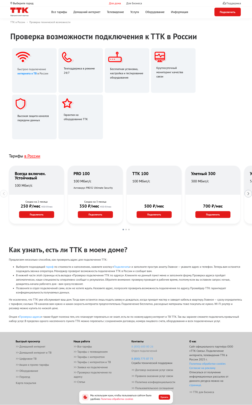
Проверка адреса (30, 316)
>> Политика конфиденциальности (153, 382)
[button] (123, 229)
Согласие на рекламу (202, 368)
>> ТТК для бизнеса (201, 392)
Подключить (36, 214)
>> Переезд (23, 377)
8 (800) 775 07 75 (142, 358)
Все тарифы (59, 12)
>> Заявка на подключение (91, 367)
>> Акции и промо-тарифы (32, 364)
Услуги (134, 12)
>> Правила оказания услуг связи (152, 376)
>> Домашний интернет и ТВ (33, 352)
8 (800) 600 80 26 (142, 346)
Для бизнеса (134, 3)
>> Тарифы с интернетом (89, 357)
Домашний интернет (86, 12)
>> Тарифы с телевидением (91, 351)
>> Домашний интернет (30, 346)
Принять (164, 397)
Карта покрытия (26, 383)
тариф (50, 266)
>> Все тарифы (83, 346)
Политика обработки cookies (207, 363)
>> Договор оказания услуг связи (152, 370)
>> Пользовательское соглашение (153, 388)
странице (195, 385)
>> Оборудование (27, 371)
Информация (179, 12)
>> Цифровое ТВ (26, 358)
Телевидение (115, 12)
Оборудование (155, 12)
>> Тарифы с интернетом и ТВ (92, 362)
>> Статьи (79, 382)
